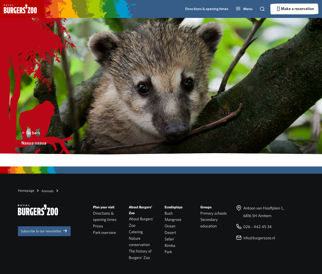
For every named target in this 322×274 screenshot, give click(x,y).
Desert (170, 232)
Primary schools (213, 213)
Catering (136, 231)
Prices (98, 226)
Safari (169, 239)
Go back (31, 132)
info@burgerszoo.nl (255, 237)
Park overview (104, 232)
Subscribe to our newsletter (44, 230)
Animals (44, 190)
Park (168, 251)
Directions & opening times (206, 8)
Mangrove (173, 219)
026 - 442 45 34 (254, 226)
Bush (169, 213)
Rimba (170, 245)
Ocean (170, 226)
